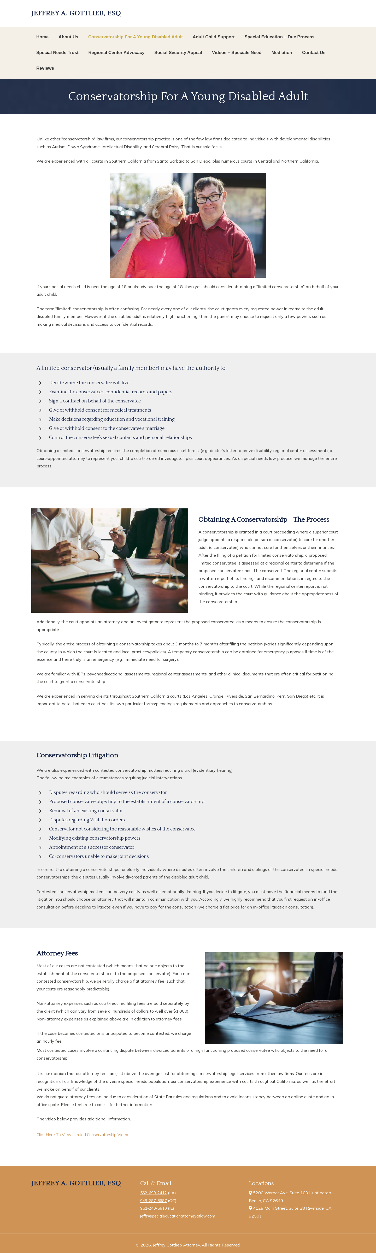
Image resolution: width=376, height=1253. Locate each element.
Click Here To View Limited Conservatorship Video (85, 1134)
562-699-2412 (155, 1192)
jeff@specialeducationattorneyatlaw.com (179, 1216)
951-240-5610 (155, 1208)
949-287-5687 (155, 1200)
